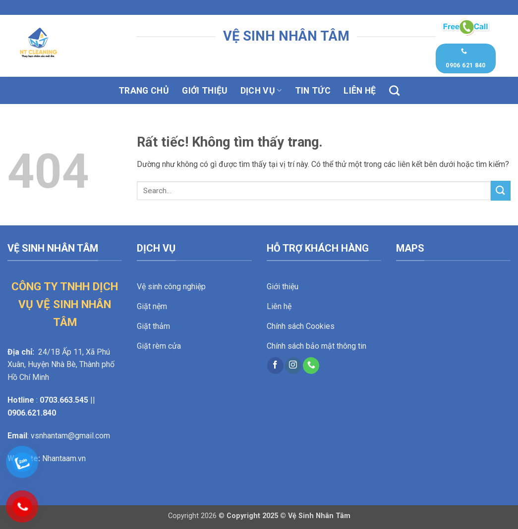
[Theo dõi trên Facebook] (275, 365)
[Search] (394, 90)
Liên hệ (360, 91)
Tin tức (313, 91)
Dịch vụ (261, 91)
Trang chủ (143, 91)
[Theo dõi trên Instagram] (293, 365)
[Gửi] (501, 190)
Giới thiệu (205, 91)
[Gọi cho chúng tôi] (311, 365)
